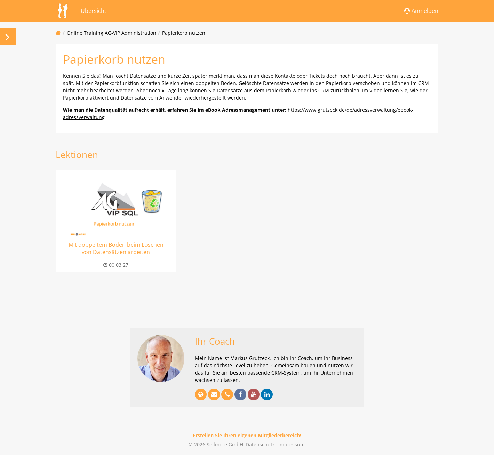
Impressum (291, 444)
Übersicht (93, 11)
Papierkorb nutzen (183, 33)
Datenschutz (260, 444)
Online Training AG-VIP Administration (111, 33)
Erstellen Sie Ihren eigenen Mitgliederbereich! (247, 435)
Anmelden (421, 11)
